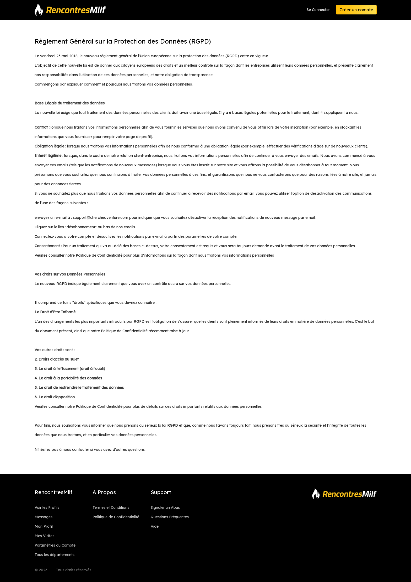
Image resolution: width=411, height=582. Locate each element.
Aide (155, 526)
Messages (43, 517)
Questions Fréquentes (170, 517)
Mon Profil (44, 526)
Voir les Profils (47, 507)
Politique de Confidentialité (116, 517)
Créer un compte (356, 9)
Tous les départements (54, 554)
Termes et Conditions (111, 507)
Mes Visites (44, 535)
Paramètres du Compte (55, 545)
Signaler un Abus (165, 507)
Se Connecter (318, 9)
